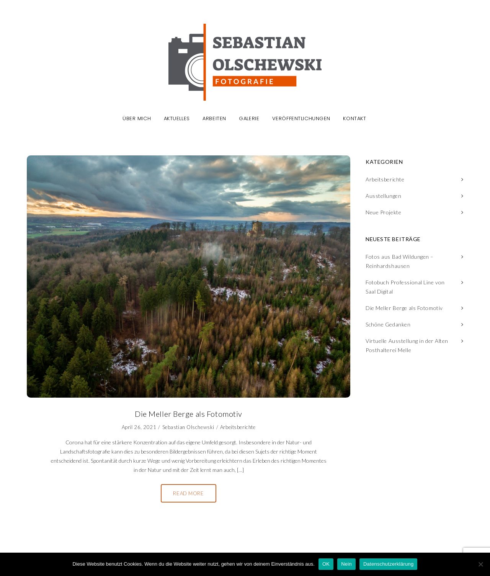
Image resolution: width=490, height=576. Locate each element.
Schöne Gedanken (388, 324)
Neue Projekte (383, 212)
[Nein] (480, 564)
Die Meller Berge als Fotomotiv (404, 308)
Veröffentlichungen (301, 119)
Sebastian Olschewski (188, 427)
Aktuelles (177, 119)
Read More (188, 493)
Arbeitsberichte (237, 427)
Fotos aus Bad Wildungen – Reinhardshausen (400, 261)
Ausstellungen (383, 196)
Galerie (249, 119)
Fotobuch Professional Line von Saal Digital (405, 287)
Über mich (136, 119)
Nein (346, 564)
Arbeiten (214, 119)
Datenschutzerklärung (388, 564)
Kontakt (354, 119)
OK (326, 564)
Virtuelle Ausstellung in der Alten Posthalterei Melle (407, 345)
